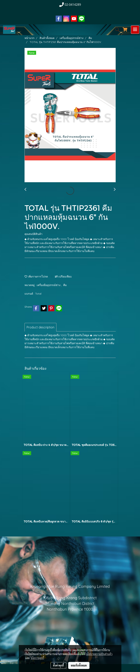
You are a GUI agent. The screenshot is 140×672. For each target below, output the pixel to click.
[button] (116, 30)
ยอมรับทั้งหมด (79, 665)
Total (38, 293)
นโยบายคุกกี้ (37, 658)
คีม (65, 285)
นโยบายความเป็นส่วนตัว (99, 654)
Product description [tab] (40, 327)
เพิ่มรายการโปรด (36, 276)
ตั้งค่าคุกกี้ (58, 665)
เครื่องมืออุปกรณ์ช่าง (49, 285)
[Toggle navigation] (135, 29)
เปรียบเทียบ (63, 276)
